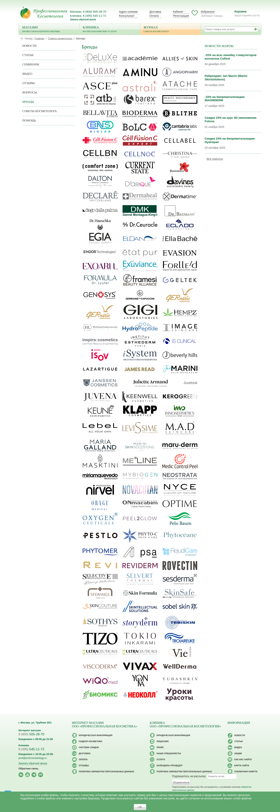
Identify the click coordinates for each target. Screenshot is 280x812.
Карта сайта (241, 765)
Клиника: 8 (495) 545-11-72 (88, 15)
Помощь (29, 120)
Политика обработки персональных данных (106, 771)
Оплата (154, 15)
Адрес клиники (128, 11)
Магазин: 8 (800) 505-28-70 (88, 11)
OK (140, 806)
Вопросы (29, 92)
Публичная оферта (245, 771)
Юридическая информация (95, 735)
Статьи (27, 55)
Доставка (155, 11)
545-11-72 (31, 749)
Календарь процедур (169, 765)
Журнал (170, 29)
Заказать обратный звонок (83, 19)
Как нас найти (243, 759)
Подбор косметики (90, 741)
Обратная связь (28, 768)
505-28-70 (31, 734)
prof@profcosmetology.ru (32, 758)
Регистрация (181, 15)
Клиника (110, 29)
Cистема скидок (89, 747)
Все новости (215, 158)
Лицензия (163, 741)
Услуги (161, 759)
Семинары (30, 64)
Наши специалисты (169, 753)
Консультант (127, 15)
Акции (238, 753)
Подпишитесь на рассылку (189, 776)
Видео (27, 73)
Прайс (160, 747)
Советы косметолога (39, 111)
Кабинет (178, 11)
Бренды (28, 101)
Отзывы (28, 83)
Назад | (29, 38)
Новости (29, 45)
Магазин (49, 29)
